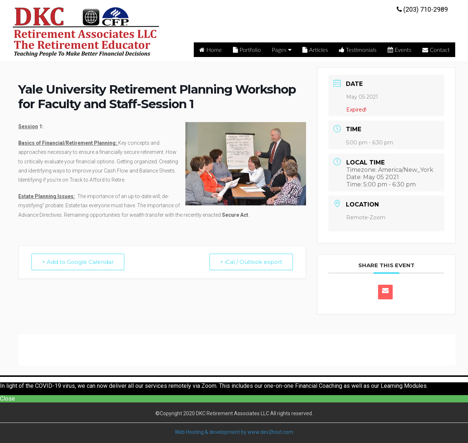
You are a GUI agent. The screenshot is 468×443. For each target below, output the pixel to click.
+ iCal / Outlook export (251, 261)
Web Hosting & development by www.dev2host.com (234, 432)
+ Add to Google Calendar (78, 261)
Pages (282, 49)
